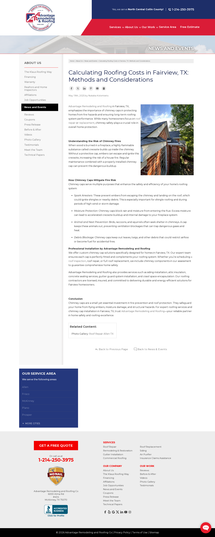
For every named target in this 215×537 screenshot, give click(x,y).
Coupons (29, 119)
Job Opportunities (35, 100)
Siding (143, 450)
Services (115, 27)
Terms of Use (139, 532)
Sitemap (154, 532)
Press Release (32, 124)
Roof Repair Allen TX (101, 333)
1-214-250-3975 (181, 9)
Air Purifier (146, 454)
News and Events (35, 107)
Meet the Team (33, 149)
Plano (25, 408)
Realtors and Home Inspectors (35, 88)
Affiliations (30, 95)
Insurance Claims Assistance (155, 458)
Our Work (148, 27)
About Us (131, 27)
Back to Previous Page (111, 349)
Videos (28, 134)
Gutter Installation (113, 454)
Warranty (29, 82)
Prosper (27, 414)
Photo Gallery (32, 139)
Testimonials (31, 144)
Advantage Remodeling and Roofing (90, 106)
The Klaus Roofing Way (38, 72)
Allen (25, 387)
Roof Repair (109, 446)
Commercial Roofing (114, 458)
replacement (86, 122)
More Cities (32, 423)
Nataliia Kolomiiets (98, 95)
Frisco (25, 394)
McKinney (28, 401)
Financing (30, 77)
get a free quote (56, 446)
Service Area (167, 27)
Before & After (32, 129)
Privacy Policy (122, 532)
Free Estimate (190, 27)
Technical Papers (34, 155)
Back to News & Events (150, 349)
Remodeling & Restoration (117, 450)
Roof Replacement (150, 446)
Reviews (29, 114)
